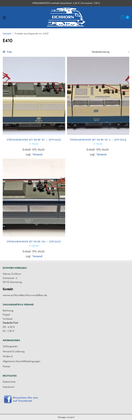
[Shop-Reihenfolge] (110, 52)
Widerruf (8, 356)
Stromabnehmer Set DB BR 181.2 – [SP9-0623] (98, 139)
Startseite (7, 33)
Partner (6, 366)
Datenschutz (9, 381)
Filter (7, 52)
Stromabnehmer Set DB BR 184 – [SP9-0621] (34, 241)
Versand (37, 154)
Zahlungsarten (10, 346)
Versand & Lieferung (14, 351)
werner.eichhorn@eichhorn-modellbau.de (25, 295)
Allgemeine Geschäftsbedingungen (21, 361)
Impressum (8, 387)
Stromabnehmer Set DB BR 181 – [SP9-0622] (34, 139)
